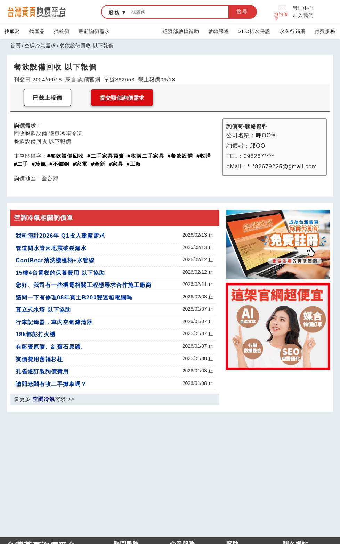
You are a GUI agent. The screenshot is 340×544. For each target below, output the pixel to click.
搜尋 (242, 11)
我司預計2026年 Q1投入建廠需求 (60, 235)
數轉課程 (218, 31)
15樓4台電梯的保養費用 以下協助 (60, 273)
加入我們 (303, 15)
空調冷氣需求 (40, 45)
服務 (114, 12)
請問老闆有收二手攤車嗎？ (51, 384)
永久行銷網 (293, 31)
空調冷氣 (44, 399)
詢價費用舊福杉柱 (39, 359)
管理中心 (303, 8)
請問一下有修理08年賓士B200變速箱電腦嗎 (74, 297)
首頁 (15, 45)
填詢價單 (281, 11)
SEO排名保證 (254, 31)
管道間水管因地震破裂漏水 (51, 248)
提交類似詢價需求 (122, 98)
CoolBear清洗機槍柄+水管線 (55, 260)
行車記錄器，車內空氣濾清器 (54, 322)
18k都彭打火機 (36, 334)
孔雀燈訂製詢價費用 (42, 371)
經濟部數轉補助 (181, 31)
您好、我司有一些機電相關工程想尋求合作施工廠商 (84, 285)
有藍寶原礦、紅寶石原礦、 (51, 347)
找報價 (62, 31)
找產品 (37, 31)
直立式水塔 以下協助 (43, 309)
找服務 (12, 31)
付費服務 (325, 31)
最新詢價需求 (94, 31)
